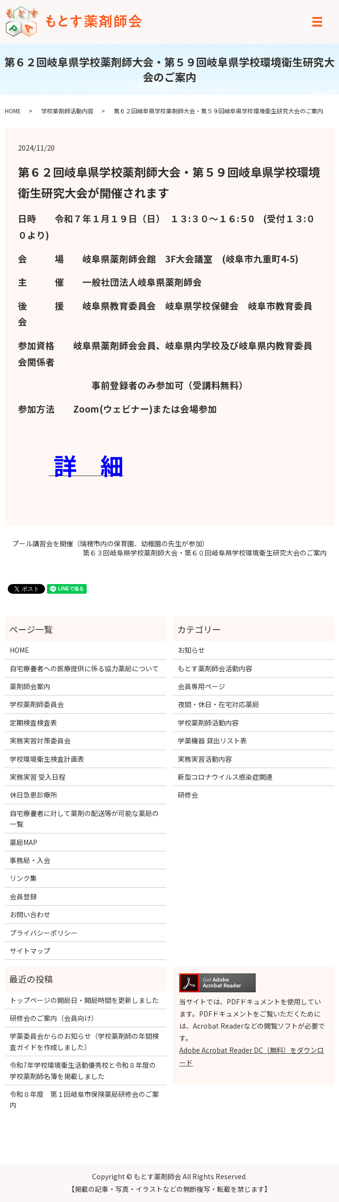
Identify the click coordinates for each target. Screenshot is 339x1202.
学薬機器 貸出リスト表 (212, 740)
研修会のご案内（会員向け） (54, 1018)
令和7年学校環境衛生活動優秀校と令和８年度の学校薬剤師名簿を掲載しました (83, 1070)
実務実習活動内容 (205, 759)
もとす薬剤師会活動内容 (215, 668)
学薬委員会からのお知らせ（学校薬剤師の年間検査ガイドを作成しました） (84, 1041)
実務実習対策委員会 (40, 740)
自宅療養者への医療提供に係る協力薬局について (84, 668)
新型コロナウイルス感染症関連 (225, 777)
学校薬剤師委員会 (37, 704)
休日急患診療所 (33, 795)
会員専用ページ (201, 686)
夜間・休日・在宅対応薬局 (218, 704)
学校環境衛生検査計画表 (47, 759)
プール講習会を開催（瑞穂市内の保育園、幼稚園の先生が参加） (110, 543)
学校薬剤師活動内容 (67, 111)
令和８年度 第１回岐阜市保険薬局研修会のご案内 (84, 1099)
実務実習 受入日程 (37, 777)
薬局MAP (23, 842)
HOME (13, 111)
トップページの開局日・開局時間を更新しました (84, 1000)
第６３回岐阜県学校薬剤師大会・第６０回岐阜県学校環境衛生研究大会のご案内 (205, 552)
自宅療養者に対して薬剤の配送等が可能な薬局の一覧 (84, 818)
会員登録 (23, 896)
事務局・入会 (30, 860)
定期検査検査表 (33, 722)
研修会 (188, 795)
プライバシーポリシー (43, 933)
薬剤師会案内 (30, 686)
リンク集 (23, 878)
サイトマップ (30, 950)
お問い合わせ (30, 914)
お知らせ (191, 650)
